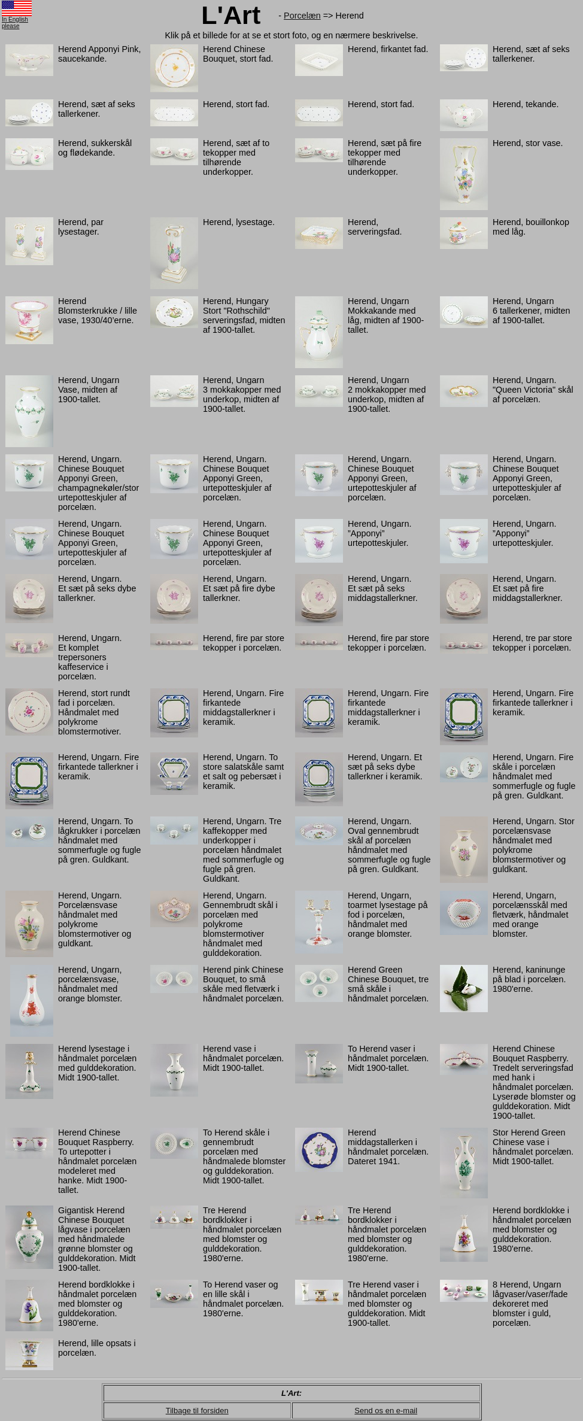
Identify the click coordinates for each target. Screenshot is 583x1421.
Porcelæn (302, 15)
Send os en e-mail (385, 1410)
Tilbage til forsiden (197, 1410)
